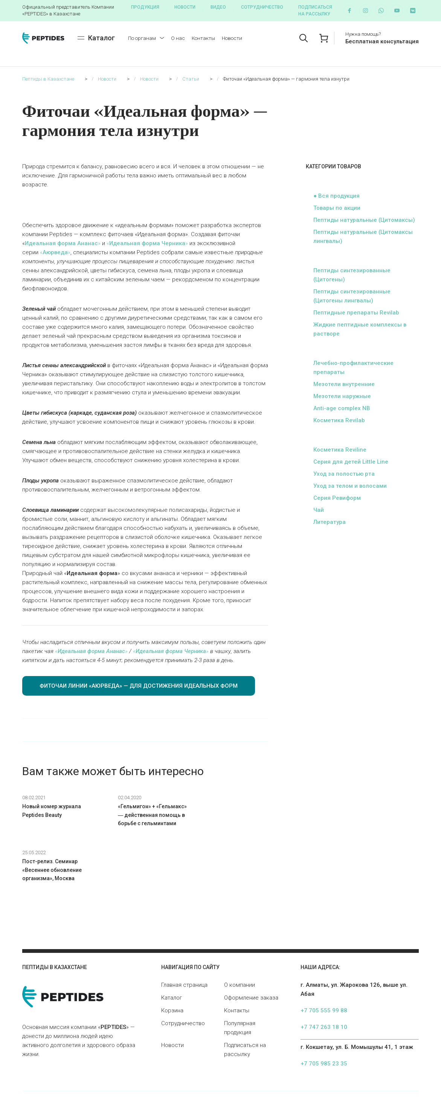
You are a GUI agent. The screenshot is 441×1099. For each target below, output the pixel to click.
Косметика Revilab (339, 420)
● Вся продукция (336, 195)
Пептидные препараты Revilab (356, 312)
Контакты (203, 38)
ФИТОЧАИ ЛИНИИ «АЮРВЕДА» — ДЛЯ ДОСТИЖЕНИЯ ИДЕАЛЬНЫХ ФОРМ (139, 685)
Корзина (172, 963)
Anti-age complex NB (341, 408)
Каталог (171, 951)
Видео (218, 7)
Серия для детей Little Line (350, 461)
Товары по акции (336, 208)
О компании (239, 938)
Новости (184, 7)
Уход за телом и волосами (350, 485)
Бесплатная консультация (382, 41)
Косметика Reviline (339, 449)
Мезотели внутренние (344, 384)
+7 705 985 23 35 (324, 1017)
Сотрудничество (262, 7)
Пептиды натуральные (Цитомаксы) (364, 220)
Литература (329, 522)
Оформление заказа (251, 951)
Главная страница (184, 938)
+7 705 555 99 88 (324, 963)
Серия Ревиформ (337, 498)
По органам (142, 38)
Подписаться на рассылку (315, 11)
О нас (178, 38)
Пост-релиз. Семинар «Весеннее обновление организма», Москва (229, 814)
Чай (318, 510)
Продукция (145, 7)
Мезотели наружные (342, 396)
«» (147, 243)
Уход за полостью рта (344, 473)
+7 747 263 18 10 (324, 980)
